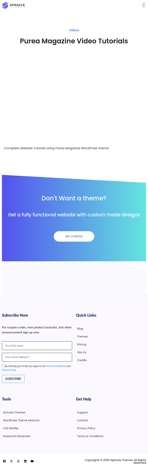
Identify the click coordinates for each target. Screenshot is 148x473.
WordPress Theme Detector (21, 420)
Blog (80, 329)
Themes (82, 336)
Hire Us (81, 352)
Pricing (81, 344)
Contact (82, 420)
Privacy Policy (9, 370)
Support (82, 412)
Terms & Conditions (56, 366)
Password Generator (16, 436)
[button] (143, 5)
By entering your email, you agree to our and (36, 367)
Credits (82, 360)
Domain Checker (14, 412)
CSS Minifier (11, 428)
